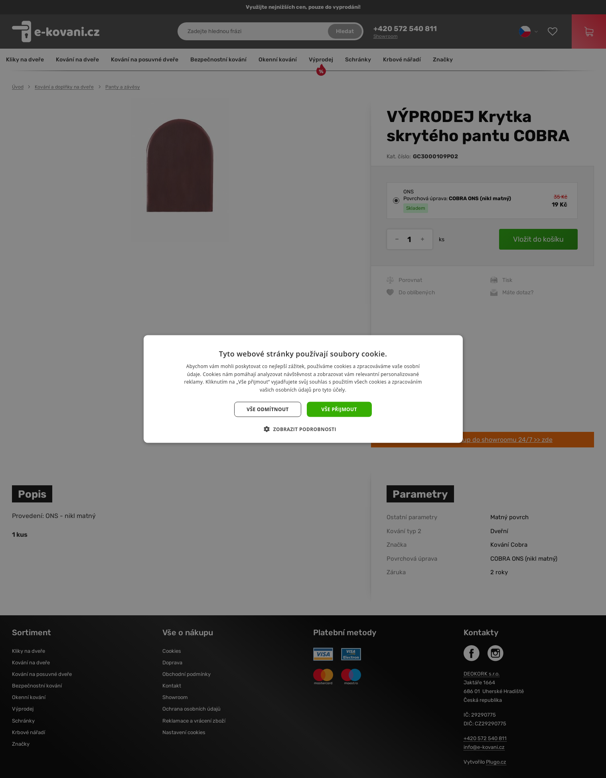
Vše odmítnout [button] (267, 409)
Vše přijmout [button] (339, 409)
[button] (303, 429)
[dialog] (303, 389)
